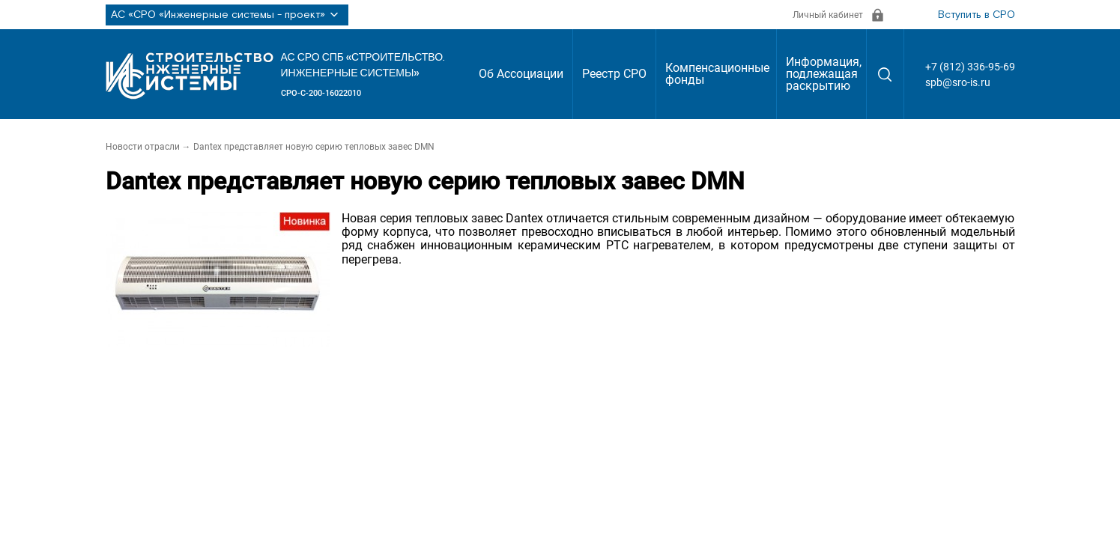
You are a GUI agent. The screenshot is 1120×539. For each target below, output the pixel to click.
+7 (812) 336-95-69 (970, 67)
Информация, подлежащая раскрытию (824, 74)
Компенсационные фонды (717, 74)
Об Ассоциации (521, 74)
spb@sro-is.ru (957, 82)
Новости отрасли (143, 146)
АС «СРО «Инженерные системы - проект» (227, 15)
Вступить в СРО (976, 15)
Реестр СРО (614, 74)
